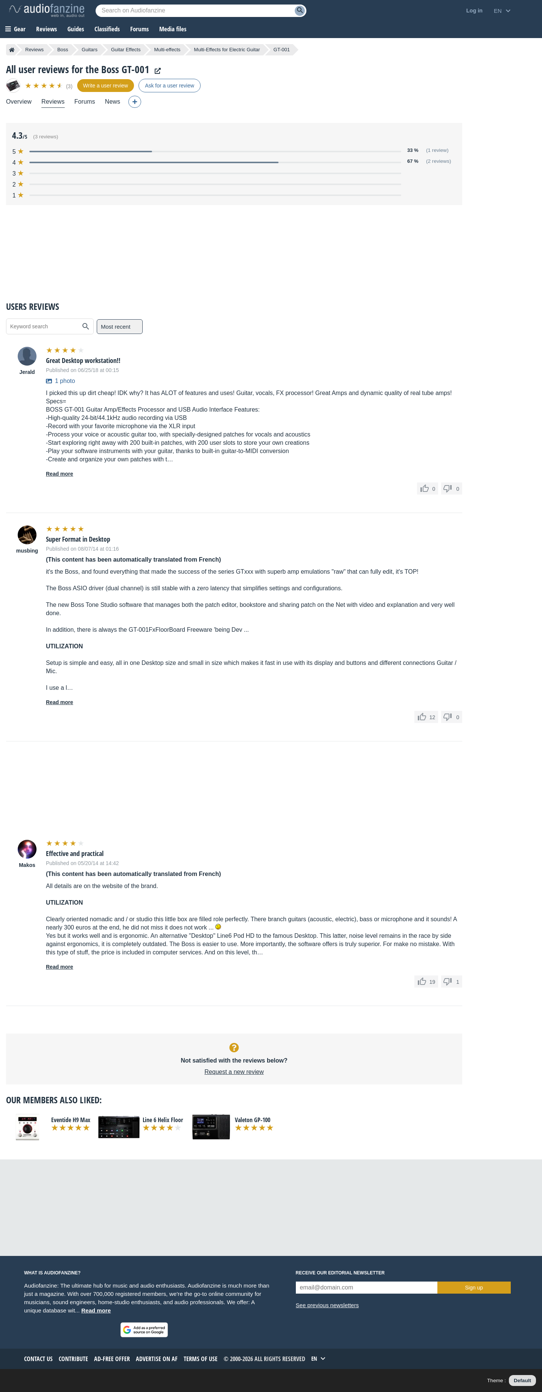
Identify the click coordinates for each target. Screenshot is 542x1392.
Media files (172, 29)
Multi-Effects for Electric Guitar (227, 49)
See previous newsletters (327, 1305)
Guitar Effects (126, 49)
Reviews (46, 29)
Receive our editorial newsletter (340, 1273)
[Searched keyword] (201, 11)
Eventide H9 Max (70, 1120)
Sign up (474, 1288)
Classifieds (107, 29)
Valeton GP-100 (252, 1120)
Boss (62, 49)
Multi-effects (167, 49)
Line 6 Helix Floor (163, 1120)
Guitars (89, 49)
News (112, 101)
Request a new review (233, 1072)
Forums (85, 101)
